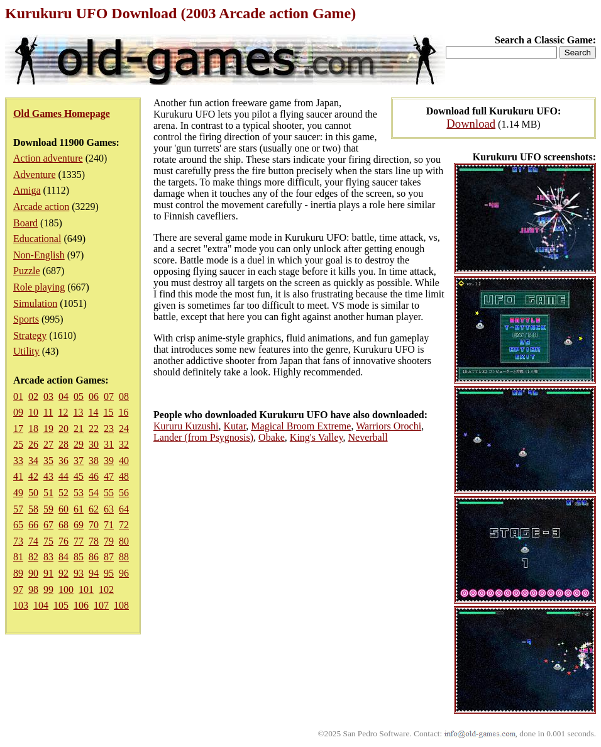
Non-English (39, 255)
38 (94, 460)
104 (40, 605)
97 (18, 589)
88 (124, 556)
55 (109, 492)
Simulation (35, 303)
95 (109, 573)
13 (78, 412)
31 (109, 444)
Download (470, 123)
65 (18, 524)
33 (18, 460)
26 (33, 444)
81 (18, 556)
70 (94, 524)
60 (63, 509)
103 (20, 605)
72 (124, 524)
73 (18, 541)
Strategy (30, 335)
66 (33, 524)
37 (79, 460)
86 (94, 556)
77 (79, 541)
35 (48, 460)
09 (18, 412)
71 (109, 524)
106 (81, 605)
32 (124, 444)
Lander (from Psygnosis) (203, 437)
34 (33, 460)
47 (109, 476)
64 (124, 509)
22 (94, 428)
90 (33, 573)
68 (63, 524)
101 (86, 589)
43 (48, 476)
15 (108, 412)
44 (63, 476)
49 (18, 492)
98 (33, 589)
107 (101, 605)
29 (79, 444)
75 (48, 541)
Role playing (39, 287)
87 (109, 556)
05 (79, 396)
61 (79, 509)
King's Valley (316, 437)
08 (124, 396)
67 (48, 524)
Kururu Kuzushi (186, 426)
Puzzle (26, 270)
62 (94, 509)
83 (48, 556)
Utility (26, 351)
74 (33, 541)
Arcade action (41, 206)
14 (93, 412)
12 (63, 412)
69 (79, 524)
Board (25, 223)
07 (109, 396)
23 (109, 428)
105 (61, 605)
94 (94, 573)
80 (124, 541)
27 (48, 444)
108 (121, 605)
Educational (37, 238)
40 (124, 460)
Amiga (27, 190)
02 (33, 396)
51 (48, 492)
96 (124, 573)
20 (63, 428)
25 (18, 444)
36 (63, 460)
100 (66, 589)
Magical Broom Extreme (301, 426)
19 (48, 428)
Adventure (34, 174)
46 (94, 476)
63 (109, 509)
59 (48, 509)
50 (33, 492)
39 (109, 460)
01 (18, 396)
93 (79, 573)
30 (94, 444)
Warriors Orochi (388, 426)
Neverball (368, 437)
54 (94, 492)
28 (63, 444)
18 (33, 428)
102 (106, 589)
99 (48, 589)
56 (124, 492)
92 (63, 573)
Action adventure (48, 158)
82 (33, 556)
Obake (271, 437)
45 (79, 476)
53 (79, 492)
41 (18, 476)
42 (33, 476)
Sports (26, 319)
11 (48, 412)
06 (94, 396)
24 (124, 428)
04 (63, 396)
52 (63, 492)
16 (123, 412)
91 (48, 573)
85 (79, 556)
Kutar (235, 426)
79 (109, 541)
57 (18, 509)
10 (33, 412)
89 (18, 573)
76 (63, 541)
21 (79, 428)
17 (18, 428)
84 (63, 556)
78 (94, 541)
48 (124, 476)
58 (33, 509)
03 (48, 396)
